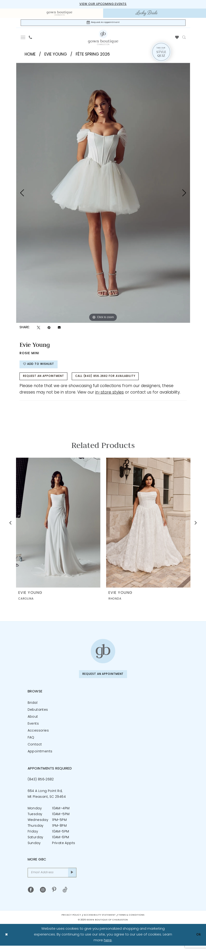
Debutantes (38, 714)
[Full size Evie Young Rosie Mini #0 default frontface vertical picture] (103, 194)
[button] (23, 38)
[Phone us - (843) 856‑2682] (30, 38)
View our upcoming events (103, 4)
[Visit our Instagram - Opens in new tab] (43, 895)
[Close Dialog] (7, 940)
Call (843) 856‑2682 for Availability (115, 379)
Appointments (40, 756)
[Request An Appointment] (103, 23)
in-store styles (109, 396)
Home (30, 55)
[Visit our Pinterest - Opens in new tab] (54, 895)
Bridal (32, 707)
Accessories (38, 735)
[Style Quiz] (161, 53)
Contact (35, 749)
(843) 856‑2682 (41, 784)
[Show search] (183, 38)
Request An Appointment (46, 379)
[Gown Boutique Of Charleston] (103, 38)
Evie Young (55, 55)
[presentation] (58, 526)
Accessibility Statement (100, 920)
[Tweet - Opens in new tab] (38, 329)
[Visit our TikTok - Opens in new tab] (65, 895)
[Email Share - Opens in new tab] (59, 329)
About (33, 721)
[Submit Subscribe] (71, 877)
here (108, 945)
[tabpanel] (103, 194)
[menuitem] (59, 13)
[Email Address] (52, 877)
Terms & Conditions (131, 920)
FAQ (31, 742)
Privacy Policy (71, 920)
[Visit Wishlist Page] (176, 38)
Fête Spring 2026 (93, 55)
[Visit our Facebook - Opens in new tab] (31, 895)
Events (33, 728)
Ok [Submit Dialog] (198, 940)
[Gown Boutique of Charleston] (103, 655)
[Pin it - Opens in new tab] (49, 329)
